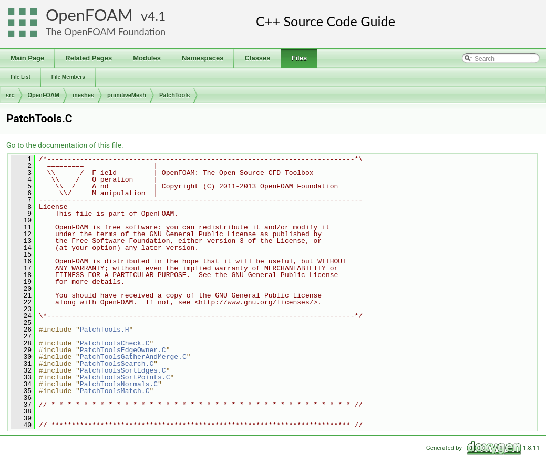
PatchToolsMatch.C (115, 391)
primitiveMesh (126, 95)
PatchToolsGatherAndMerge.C (133, 357)
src (10, 95)
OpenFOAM (89, 15)
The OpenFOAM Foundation (106, 31)
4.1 (157, 16)
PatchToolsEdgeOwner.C (123, 350)
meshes (83, 95)
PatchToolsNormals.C (119, 384)
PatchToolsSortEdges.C (123, 370)
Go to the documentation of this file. (64, 145)
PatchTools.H (104, 329)
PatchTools (174, 95)
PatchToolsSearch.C (116, 363)
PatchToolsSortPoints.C (125, 377)
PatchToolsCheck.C (115, 343)
